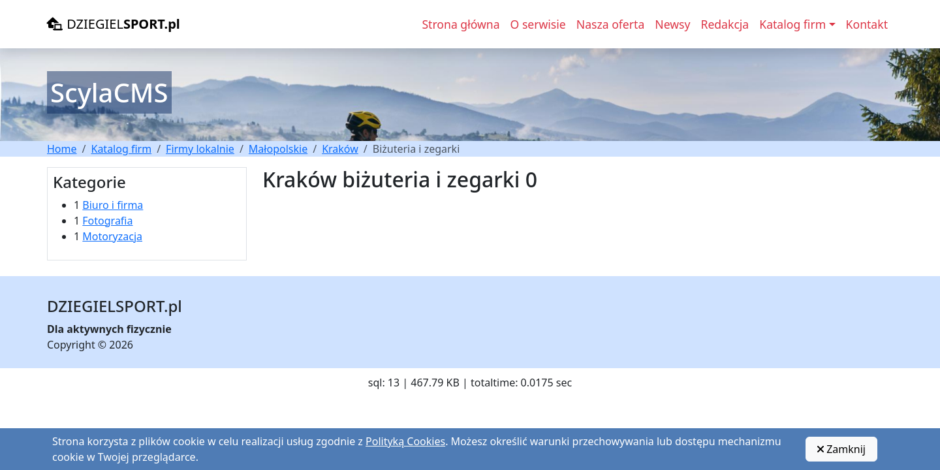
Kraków (340, 149)
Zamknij (841, 449)
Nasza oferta (610, 24)
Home (62, 149)
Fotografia (107, 220)
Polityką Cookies (405, 441)
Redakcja (724, 24)
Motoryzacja (112, 236)
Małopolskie (278, 149)
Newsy (672, 24)
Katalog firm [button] (792, 24)
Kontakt (867, 24)
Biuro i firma (112, 205)
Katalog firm (121, 149)
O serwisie (538, 24)
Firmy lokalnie (200, 149)
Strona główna (460, 24)
